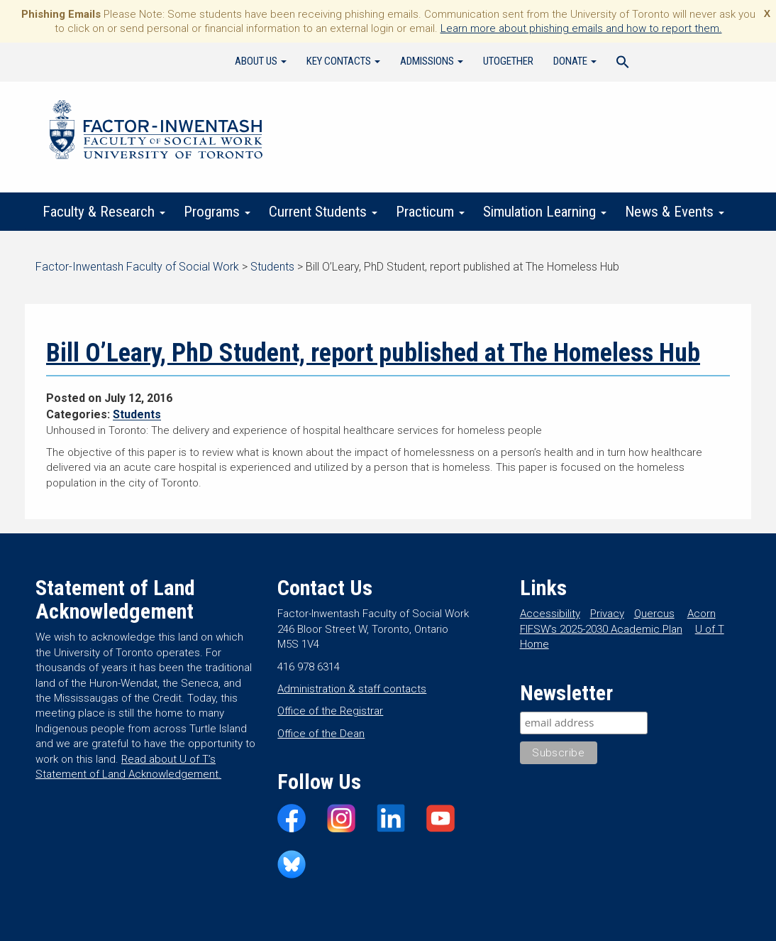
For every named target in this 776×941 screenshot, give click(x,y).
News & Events (674, 211)
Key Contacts (343, 61)
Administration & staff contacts (351, 688)
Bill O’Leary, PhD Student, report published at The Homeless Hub (373, 353)
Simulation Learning (544, 211)
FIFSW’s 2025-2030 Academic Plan (601, 629)
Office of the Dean (321, 733)
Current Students (323, 211)
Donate (575, 61)
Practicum (430, 211)
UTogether (508, 61)
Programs (217, 211)
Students (137, 414)
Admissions (431, 61)
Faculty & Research (104, 211)
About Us (261, 61)
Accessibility (550, 613)
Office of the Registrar (330, 711)
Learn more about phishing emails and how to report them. (581, 28)
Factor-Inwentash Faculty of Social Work (156, 132)
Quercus (654, 613)
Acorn (701, 613)
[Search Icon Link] (623, 64)
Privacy (607, 613)
